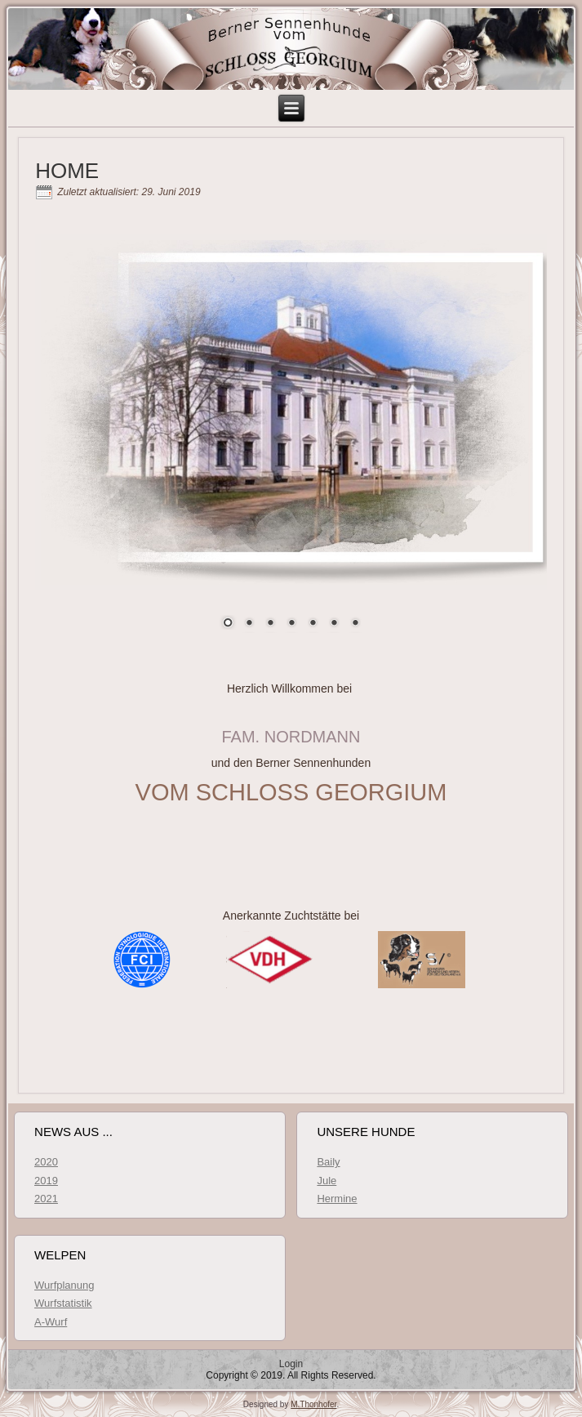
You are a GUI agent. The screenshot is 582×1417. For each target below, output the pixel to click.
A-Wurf (50, 1322)
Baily (328, 1162)
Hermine (337, 1198)
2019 (46, 1180)
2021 (46, 1198)
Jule (326, 1180)
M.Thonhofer (313, 1404)
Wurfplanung (64, 1285)
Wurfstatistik (63, 1303)
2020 (46, 1162)
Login (291, 1364)
